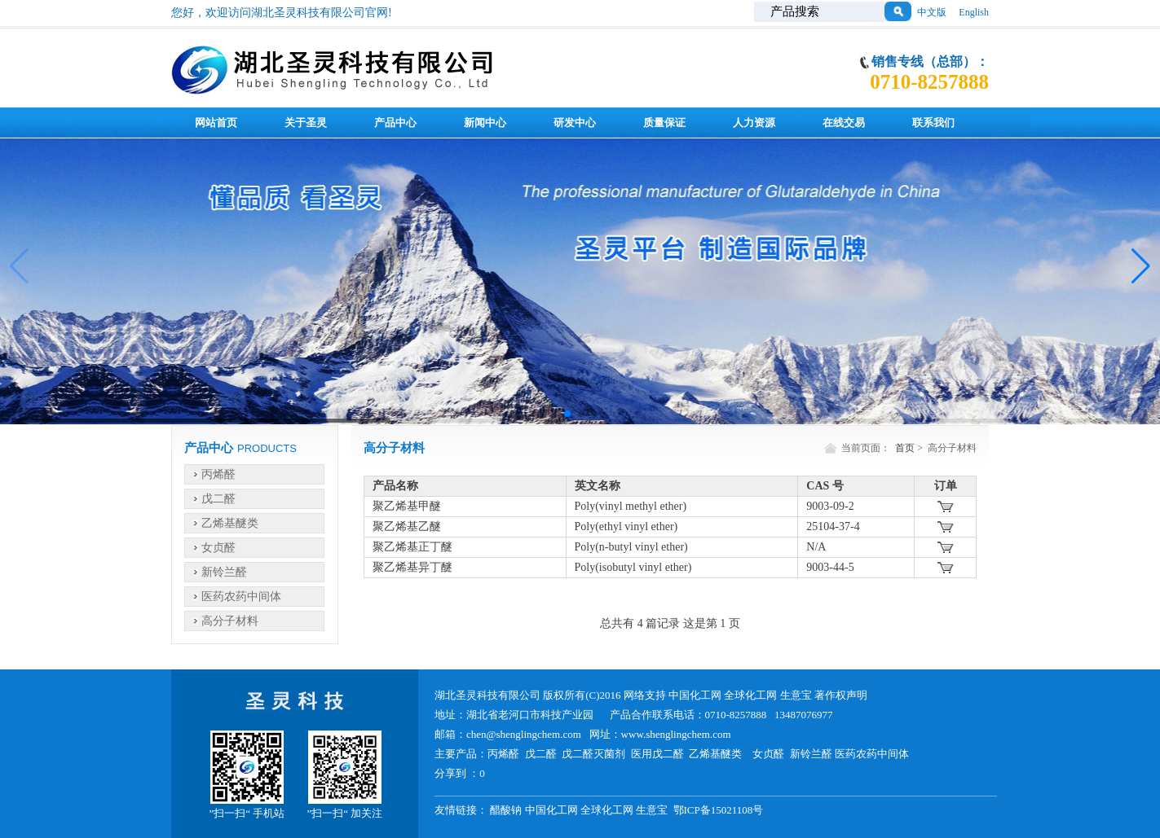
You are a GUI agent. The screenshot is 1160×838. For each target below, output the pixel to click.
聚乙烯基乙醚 (407, 526)
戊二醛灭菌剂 (593, 754)
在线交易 (844, 122)
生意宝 (796, 695)
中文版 (931, 12)
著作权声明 (840, 695)
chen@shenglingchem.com (523, 734)
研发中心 (575, 122)
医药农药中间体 (241, 596)
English (974, 12)
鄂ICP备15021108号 (718, 810)
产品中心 (395, 122)
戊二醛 (218, 499)
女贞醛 (218, 548)
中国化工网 (694, 695)
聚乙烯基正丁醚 (412, 547)
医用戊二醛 (657, 754)
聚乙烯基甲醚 (407, 506)
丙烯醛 (218, 474)
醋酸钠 (506, 810)
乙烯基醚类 (229, 523)
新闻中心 (485, 122)
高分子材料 (229, 621)
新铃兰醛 (224, 572)
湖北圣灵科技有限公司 (488, 695)
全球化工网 (750, 695)
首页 (905, 448)
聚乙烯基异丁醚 (412, 567)
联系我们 (933, 122)
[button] (567, 413)
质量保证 (664, 122)
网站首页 (216, 122)
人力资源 (754, 122)
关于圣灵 (305, 122)
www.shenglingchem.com (676, 734)
